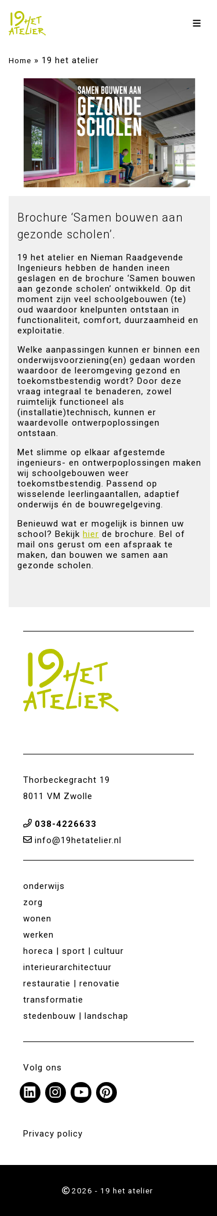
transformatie (53, 999)
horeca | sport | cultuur (73, 951)
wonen (37, 918)
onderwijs (44, 886)
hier (91, 534)
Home (20, 60)
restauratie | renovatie (71, 983)
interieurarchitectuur (67, 967)
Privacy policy (53, 1133)
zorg (33, 902)
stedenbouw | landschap (75, 1016)
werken (38, 935)
